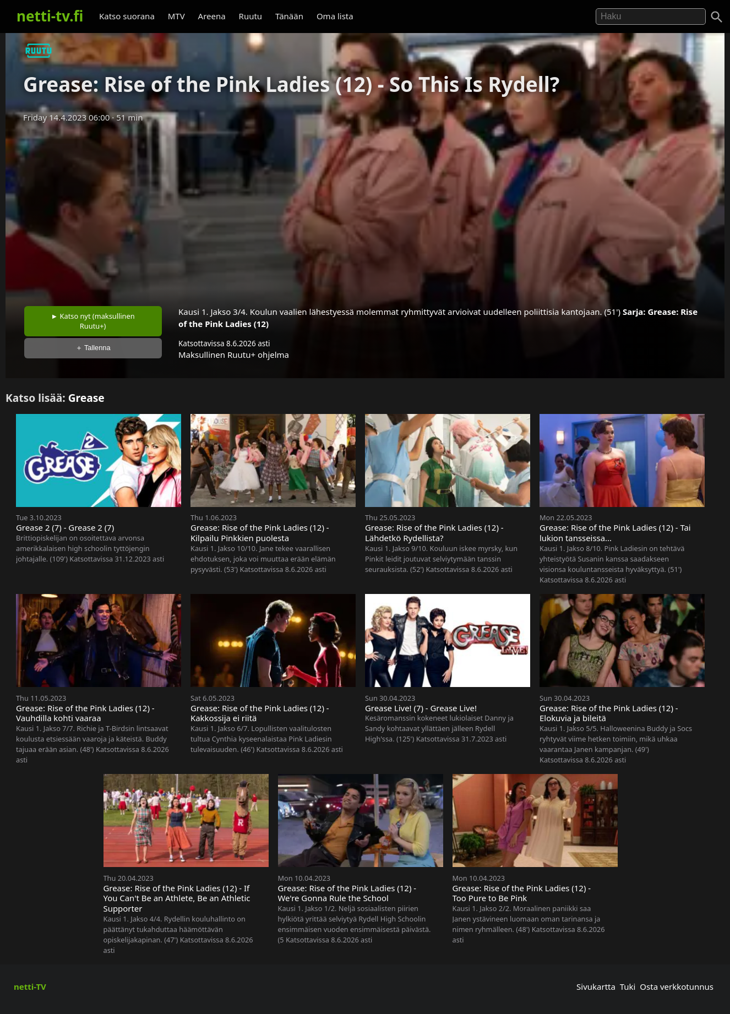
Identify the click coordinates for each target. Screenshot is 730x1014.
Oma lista (335, 15)
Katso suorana (127, 15)
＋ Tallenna (93, 348)
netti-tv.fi (50, 16)
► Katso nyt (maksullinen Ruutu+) (93, 321)
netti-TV (30, 986)
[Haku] (717, 17)
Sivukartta (595, 986)
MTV (176, 15)
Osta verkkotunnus (676, 986)
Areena (212, 15)
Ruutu (251, 15)
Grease (86, 397)
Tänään (289, 15)
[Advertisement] (365, 211)
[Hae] (651, 16)
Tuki (628, 986)
